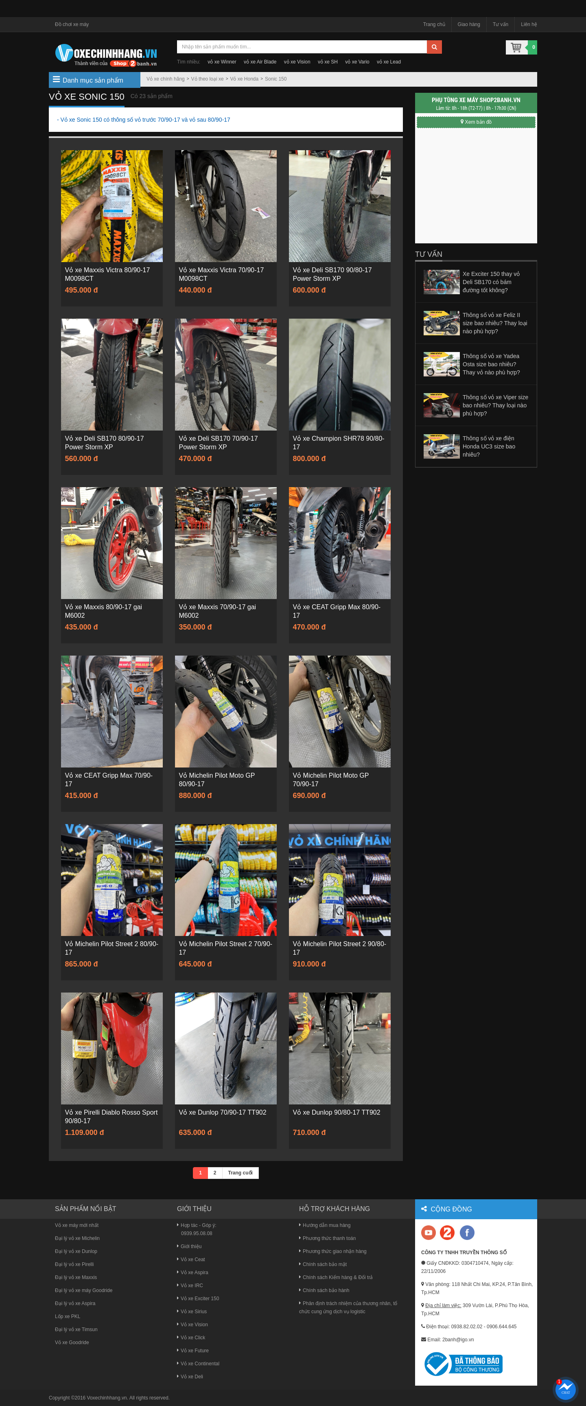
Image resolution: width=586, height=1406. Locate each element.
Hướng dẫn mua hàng (324, 1225)
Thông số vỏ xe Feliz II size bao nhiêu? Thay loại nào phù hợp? (495, 323)
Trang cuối (240, 1173)
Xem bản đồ (476, 122)
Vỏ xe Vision (192, 1324)
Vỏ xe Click (191, 1337)
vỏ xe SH (328, 62)
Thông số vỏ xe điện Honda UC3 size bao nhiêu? (489, 446)
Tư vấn (500, 24)
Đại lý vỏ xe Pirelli (74, 1264)
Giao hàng (469, 24)
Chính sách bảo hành (324, 1290)
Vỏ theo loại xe (207, 79)
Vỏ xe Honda (244, 79)
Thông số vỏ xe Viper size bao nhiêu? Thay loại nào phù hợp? (495, 405)
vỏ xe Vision (297, 62)
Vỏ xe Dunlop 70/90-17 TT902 (223, 1112)
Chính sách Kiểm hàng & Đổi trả (336, 1277)
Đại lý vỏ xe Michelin (77, 1238)
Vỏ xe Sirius (192, 1311)
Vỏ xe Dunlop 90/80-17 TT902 (337, 1112)
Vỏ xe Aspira (192, 1272)
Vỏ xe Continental (198, 1364)
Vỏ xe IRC (190, 1285)
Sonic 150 (275, 79)
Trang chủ (434, 24)
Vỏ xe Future (193, 1351)
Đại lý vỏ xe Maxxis (76, 1277)
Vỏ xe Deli (190, 1377)
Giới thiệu (189, 1246)
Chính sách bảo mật (323, 1264)
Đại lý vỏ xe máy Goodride (83, 1290)
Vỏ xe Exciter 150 (198, 1298)
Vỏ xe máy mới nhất (76, 1225)
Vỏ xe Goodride (72, 1342)
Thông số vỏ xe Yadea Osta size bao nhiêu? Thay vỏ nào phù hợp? (491, 364)
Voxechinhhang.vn (107, 1398)
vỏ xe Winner (222, 62)
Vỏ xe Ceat (191, 1259)
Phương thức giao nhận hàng (333, 1251)
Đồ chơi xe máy (72, 24)
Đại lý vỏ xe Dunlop (76, 1251)
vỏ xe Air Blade (260, 62)
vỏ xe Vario (357, 62)
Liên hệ (529, 24)
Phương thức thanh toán (327, 1238)
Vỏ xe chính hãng (165, 79)
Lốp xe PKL (67, 1316)
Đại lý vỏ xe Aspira (75, 1303)
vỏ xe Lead (389, 62)
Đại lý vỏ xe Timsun (76, 1329)
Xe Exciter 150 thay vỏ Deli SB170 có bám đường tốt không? (491, 282)
